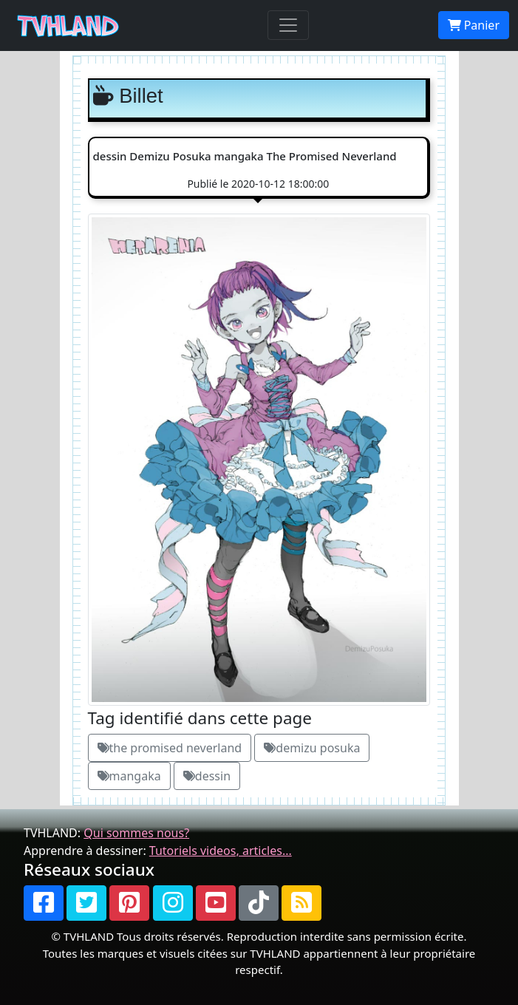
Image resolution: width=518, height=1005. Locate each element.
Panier (474, 25)
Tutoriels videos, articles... (220, 850)
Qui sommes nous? (136, 833)
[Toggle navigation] (288, 25)
